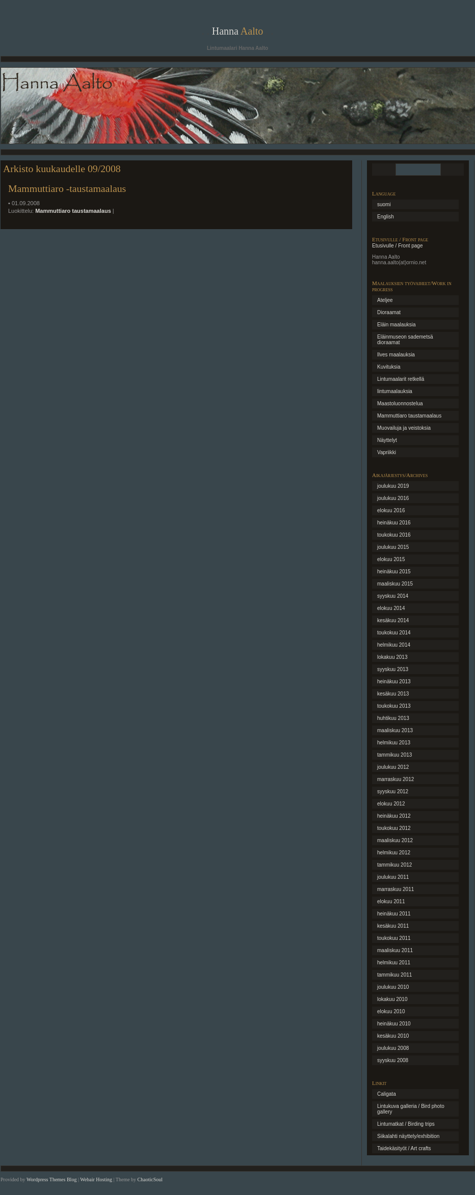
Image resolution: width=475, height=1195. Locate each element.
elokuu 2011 (391, 901)
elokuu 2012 (391, 804)
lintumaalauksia (394, 391)
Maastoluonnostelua (400, 403)
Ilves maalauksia (396, 354)
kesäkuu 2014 (393, 620)
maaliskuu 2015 (395, 584)
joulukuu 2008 (393, 1048)
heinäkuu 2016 (394, 522)
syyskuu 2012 (392, 791)
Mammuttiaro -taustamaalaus (67, 188)
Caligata (386, 1094)
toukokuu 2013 (394, 706)
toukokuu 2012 (394, 828)
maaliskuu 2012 (395, 840)
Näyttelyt (387, 440)
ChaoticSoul (150, 1179)
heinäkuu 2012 (394, 816)
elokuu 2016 (391, 510)
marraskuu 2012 (395, 779)
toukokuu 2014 (394, 632)
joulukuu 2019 (393, 486)
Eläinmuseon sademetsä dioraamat (405, 339)
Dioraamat (389, 312)
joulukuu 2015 (393, 547)
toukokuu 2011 (394, 938)
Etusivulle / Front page (397, 245)
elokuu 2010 (391, 1011)
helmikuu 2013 (393, 742)
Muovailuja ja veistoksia (404, 428)
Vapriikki (386, 452)
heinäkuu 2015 (394, 571)
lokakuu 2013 (392, 657)
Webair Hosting (96, 1179)
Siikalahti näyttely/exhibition (408, 1136)
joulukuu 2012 (393, 767)
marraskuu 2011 (395, 889)
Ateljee (385, 300)
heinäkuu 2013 (394, 681)
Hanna (237, 31)
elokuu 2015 (391, 559)
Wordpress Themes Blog (51, 1179)
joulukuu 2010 (393, 987)
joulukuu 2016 (393, 498)
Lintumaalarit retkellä (400, 379)
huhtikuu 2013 (393, 718)
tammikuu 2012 (394, 865)
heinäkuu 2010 (394, 1023)
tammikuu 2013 (394, 755)
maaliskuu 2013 (395, 730)
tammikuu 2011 (394, 975)
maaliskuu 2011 (395, 950)
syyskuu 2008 (392, 1060)
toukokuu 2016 (394, 535)
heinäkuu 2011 (394, 913)
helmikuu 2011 (393, 962)
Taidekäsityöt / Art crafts (404, 1148)
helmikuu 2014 (393, 645)
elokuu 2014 (391, 608)
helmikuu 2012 (393, 852)
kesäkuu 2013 (393, 694)
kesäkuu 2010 (393, 1036)
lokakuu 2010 (392, 999)
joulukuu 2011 (393, 877)
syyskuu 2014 (392, 596)
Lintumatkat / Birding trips (406, 1124)
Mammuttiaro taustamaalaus (73, 211)
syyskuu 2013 (392, 669)
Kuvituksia (389, 367)
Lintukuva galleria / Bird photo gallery (410, 1109)
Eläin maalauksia (396, 324)
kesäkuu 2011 (393, 926)
